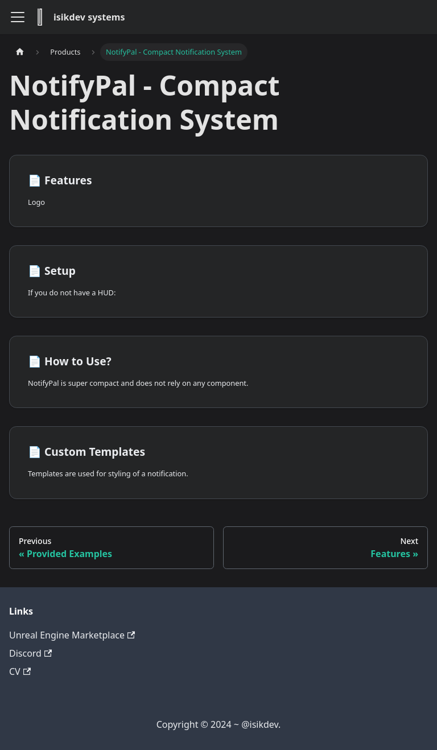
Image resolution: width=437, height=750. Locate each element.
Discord (30, 653)
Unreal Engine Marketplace (72, 635)
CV (20, 671)
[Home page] (20, 52)
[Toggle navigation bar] (17, 17)
